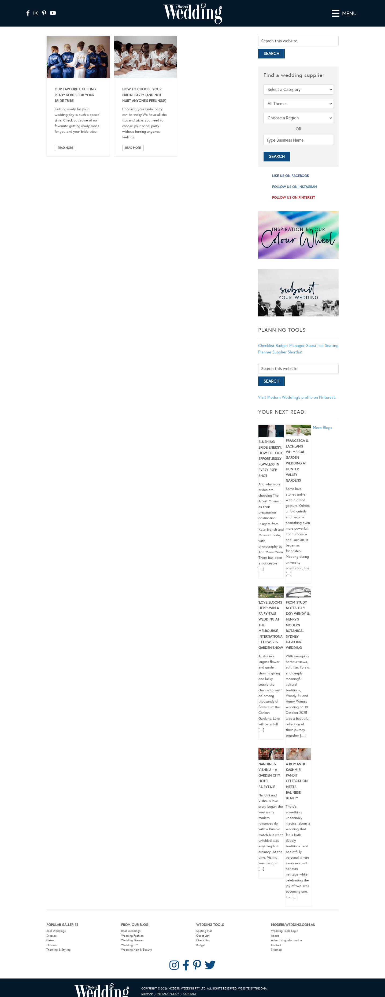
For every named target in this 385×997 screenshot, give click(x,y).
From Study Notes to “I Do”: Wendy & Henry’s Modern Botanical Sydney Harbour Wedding (297, 625)
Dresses (51, 935)
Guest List (315, 345)
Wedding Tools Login (284, 931)
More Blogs (322, 427)
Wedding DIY (129, 945)
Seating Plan (204, 931)
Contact (276, 945)
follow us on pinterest (293, 197)
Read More (65, 148)
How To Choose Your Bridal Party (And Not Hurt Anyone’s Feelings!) (144, 95)
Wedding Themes (132, 940)
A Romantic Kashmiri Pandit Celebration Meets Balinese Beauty (297, 781)
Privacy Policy (168, 994)
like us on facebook (290, 176)
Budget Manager (290, 345)
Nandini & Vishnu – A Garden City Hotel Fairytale (269, 775)
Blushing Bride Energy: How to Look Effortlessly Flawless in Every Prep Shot (270, 459)
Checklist (266, 345)
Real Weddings (56, 931)
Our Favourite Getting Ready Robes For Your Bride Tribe (75, 95)
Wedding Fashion (132, 935)
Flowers (51, 945)
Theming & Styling (58, 949)
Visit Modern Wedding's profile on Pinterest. (297, 397)
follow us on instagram (294, 187)
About (275, 935)
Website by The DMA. (253, 988)
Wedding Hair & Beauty (136, 949)
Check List (202, 940)
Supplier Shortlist (287, 352)
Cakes (50, 940)
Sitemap (276, 949)
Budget (200, 945)
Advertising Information (286, 940)
